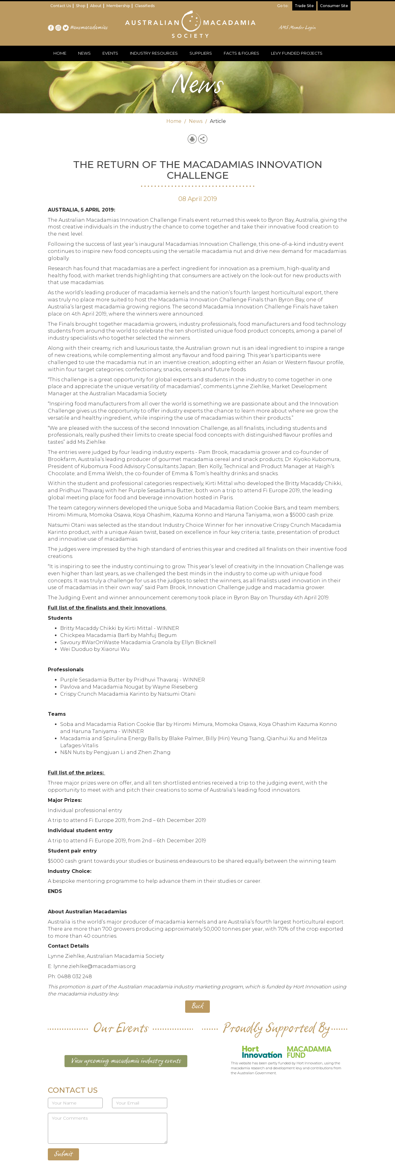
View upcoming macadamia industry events (126, 1061)
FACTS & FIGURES (241, 53)
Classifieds (145, 5)
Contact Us (60, 5)
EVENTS (110, 53)
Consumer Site (334, 5)
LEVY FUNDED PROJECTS (296, 53)
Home (173, 121)
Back (197, 1006)
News (195, 121)
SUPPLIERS (200, 53)
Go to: (283, 5)
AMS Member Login (297, 27)
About (96, 5)
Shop (80, 5)
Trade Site (304, 5)
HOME (59, 53)
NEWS (84, 53)
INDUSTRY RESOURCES (154, 53)
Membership (118, 5)
